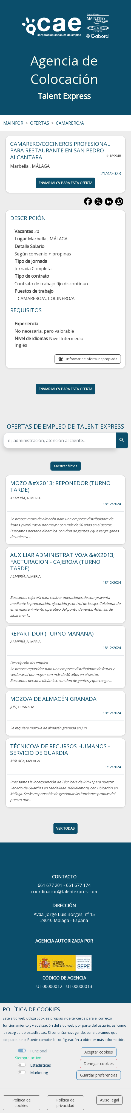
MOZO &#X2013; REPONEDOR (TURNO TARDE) (60, 486)
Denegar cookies (99, 1063)
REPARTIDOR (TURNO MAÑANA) (52, 633)
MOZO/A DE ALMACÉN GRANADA (53, 698)
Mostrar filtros (65, 465)
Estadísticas (40, 1065)
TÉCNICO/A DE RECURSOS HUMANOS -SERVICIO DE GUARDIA (60, 749)
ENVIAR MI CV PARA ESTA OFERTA (65, 182)
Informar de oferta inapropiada (91, 358)
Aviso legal (109, 1100)
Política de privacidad (65, 1102)
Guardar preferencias (98, 1075)
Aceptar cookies (98, 1052)
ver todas (65, 828)
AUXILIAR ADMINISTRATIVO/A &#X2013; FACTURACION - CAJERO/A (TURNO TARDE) (62, 561)
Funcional (38, 1051)
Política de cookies (21, 1102)
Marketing (39, 1072)
